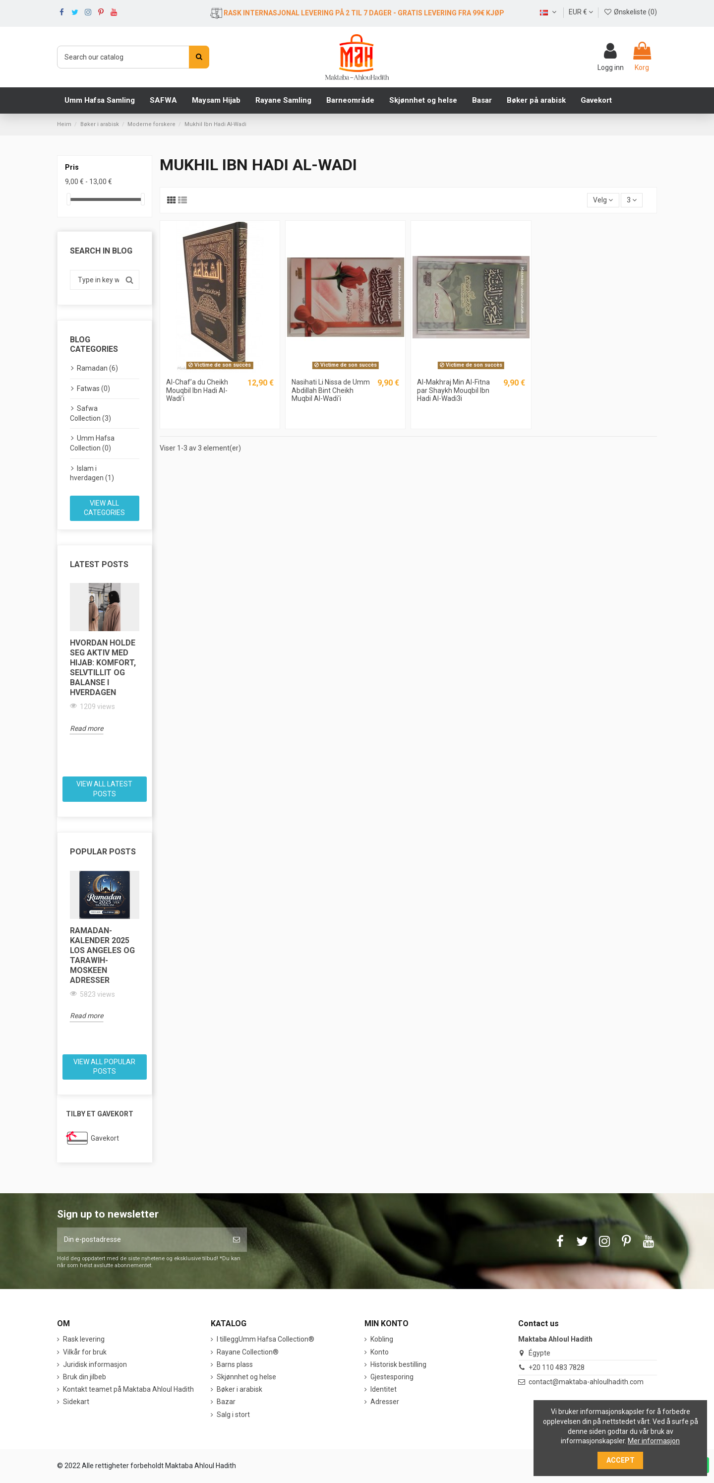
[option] (104, 658)
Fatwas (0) (93, 388)
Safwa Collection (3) (90, 413)
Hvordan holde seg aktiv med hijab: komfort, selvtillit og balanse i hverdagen (103, 667)
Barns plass (235, 1364)
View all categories (104, 508)
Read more (86, 728)
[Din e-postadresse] (141, 1239)
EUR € (581, 12)
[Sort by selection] (603, 200)
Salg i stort (233, 1415)
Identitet (383, 1389)
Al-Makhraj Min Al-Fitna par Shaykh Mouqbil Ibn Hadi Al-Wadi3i (453, 390)
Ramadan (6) (97, 368)
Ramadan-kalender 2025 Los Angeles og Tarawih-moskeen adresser (102, 955)
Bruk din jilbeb (84, 1377)
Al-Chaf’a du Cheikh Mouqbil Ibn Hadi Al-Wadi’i (197, 390)
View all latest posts (104, 789)
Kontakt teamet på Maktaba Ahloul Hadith (128, 1389)
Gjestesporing (392, 1377)
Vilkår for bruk (85, 1352)
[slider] (68, 199)
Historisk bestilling (398, 1364)
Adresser (384, 1402)
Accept (620, 1460)
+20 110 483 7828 (557, 1367)
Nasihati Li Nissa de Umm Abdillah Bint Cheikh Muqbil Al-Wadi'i (331, 390)
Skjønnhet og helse (246, 1377)
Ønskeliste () (630, 12)
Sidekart (76, 1402)
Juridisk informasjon (95, 1364)
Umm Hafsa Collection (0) (92, 443)
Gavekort (105, 1138)
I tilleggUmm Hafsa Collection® (265, 1339)
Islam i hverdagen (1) (92, 473)
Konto (379, 1352)
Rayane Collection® (248, 1352)
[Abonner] (236, 1239)
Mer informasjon (654, 1441)
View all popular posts (104, 1067)
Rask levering (84, 1339)
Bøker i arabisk (239, 1389)
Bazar (226, 1402)
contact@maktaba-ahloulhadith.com (586, 1382)
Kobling (381, 1339)
